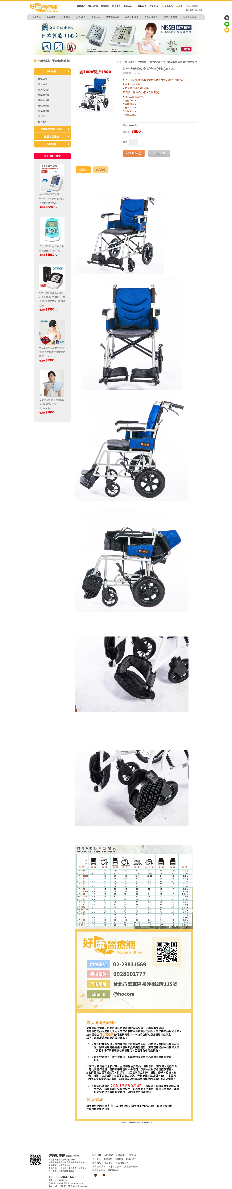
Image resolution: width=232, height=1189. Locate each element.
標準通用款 (155, 62)
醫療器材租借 (189, 17)
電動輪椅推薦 (147, 1122)
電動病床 (72, 1168)
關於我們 (81, 6)
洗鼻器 (56, 1171)
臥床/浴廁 (65, 17)
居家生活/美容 (151, 17)
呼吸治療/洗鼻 (112, 17)
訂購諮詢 (105, 6)
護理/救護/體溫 (170, 17)
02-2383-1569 (65, 1177)
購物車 (140, 6)
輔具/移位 (80, 17)
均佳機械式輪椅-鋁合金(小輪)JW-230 (180, 62)
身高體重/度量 (131, 17)
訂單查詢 (153, 6)
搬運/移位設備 (51, 136)
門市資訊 (116, 6)
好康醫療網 (57, 1155)
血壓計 (56, 1168)
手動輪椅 (142, 62)
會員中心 (167, 6)
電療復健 (96, 17)
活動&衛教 (93, 6)
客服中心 (128, 6)
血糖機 (64, 1168)
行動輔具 (51, 144)
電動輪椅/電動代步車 (51, 129)
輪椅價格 (189, 10)
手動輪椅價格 (134, 1122)
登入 (179, 6)
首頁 (119, 62)
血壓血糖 (36, 17)
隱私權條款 (113, 1170)
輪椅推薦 (198, 10)
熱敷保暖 (51, 17)
